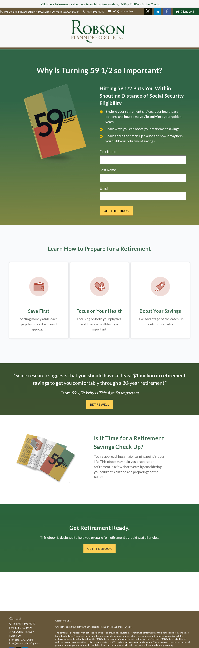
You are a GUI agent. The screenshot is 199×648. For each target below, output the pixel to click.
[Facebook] (166, 11)
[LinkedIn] (157, 11)
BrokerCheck (124, 626)
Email (104, 188)
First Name (108, 152)
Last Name (108, 170)
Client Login (185, 11)
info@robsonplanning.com (122, 11)
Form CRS (66, 620)
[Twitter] (147, 11)
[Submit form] (116, 211)
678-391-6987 (93, 11)
